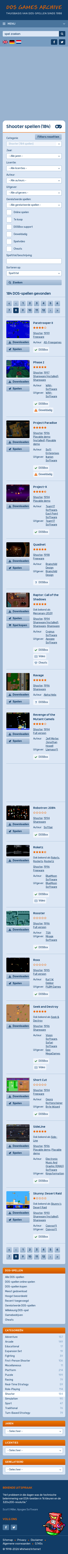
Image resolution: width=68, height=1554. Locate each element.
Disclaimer (37, 1540)
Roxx (36, 960)
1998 (47, 555)
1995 (47, 970)
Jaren (9, 1423)
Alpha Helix (50, 694)
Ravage (38, 675)
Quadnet (39, 544)
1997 (47, 372)
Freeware (38, 337)
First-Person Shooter (34, 1361)
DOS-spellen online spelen (20, 1281)
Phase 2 (38, 362)
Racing (34, 1380)
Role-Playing (34, 1389)
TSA (48, 932)
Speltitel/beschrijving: (19, 255)
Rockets (38, 861)
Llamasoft (52, 749)
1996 (47, 433)
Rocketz (49, 861)
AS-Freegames (52, 342)
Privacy (21, 1540)
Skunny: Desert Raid (47, 1193)
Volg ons (10, 1519)
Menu (11, 23)
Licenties (11, 1442)
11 (36, 310)
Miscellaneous (34, 1365)
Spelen (17, 349)
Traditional (34, 1408)
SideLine (39, 1126)
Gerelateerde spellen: (18, 199)
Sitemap (8, 1540)
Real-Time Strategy (34, 1384)
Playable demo (41, 500)
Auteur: (10, 174)
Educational (34, 1346)
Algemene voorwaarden (16, 1543)
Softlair (48, 827)
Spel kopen (20, 625)
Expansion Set (34, 1351)
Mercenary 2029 (43, 613)
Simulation (34, 1399)
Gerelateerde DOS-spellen (20, 1305)
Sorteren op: (13, 267)
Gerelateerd (14, 1461)
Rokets (55, 857)
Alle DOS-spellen (14, 1277)
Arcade (34, 1342)
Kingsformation (55, 1173)
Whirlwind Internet (30, 1549)
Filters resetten (48, 136)
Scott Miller (9, 1509)
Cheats (9, 1319)
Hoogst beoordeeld (16, 1296)
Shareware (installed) (45, 376)
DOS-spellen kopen (16, 1286)
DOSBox (43, 467)
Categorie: (12, 138)
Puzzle (34, 1375)
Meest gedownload (16, 1291)
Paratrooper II (43, 323)
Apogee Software (27, 1509)
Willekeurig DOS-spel (17, 1310)
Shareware (39, 380)
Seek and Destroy (45, 1006)
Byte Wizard (53, 1106)
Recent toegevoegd (17, 1300)
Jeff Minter (52, 738)
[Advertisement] (34, 81)
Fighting (34, 1356)
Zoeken (17, 282)
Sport (34, 1403)
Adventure (34, 1337)
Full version (39, 733)
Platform (34, 1370)
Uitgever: (11, 187)
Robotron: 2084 (44, 808)
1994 (47, 497)
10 (29, 310)
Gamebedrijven (14, 1315)
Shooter (38, 333)
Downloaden (21, 342)
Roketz (38, 847)
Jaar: (9, 150)
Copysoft (51, 1225)
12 (43, 310)
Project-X (40, 487)
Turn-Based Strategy (34, 1413)
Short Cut (40, 1080)
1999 (47, 333)
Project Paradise (45, 423)
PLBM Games (53, 986)
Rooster (39, 913)
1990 (47, 1213)
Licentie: (11, 162)
